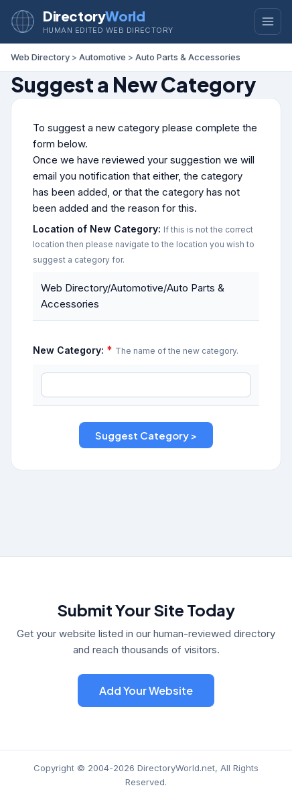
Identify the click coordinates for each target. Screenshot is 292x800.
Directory (94, 15)
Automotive (102, 57)
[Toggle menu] (267, 21)
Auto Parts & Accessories (187, 57)
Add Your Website (146, 690)
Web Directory (40, 57)
